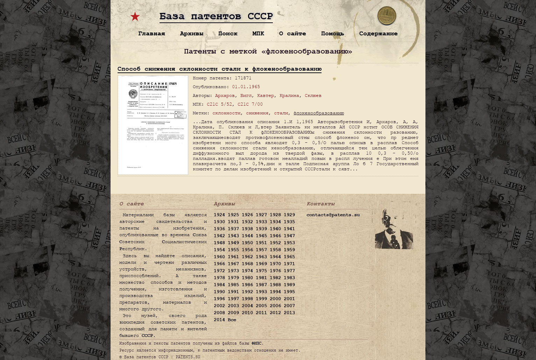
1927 (261, 215)
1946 (275, 236)
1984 (219, 285)
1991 (233, 292)
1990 (219, 292)
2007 (289, 306)
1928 (275, 215)
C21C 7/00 (250, 104)
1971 (289, 264)
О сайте (292, 33)
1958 (275, 250)
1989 (289, 285)
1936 (219, 229)
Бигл (246, 95)
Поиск (228, 33)
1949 (233, 243)
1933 (261, 222)
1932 (247, 222)
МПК (258, 33)
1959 (289, 250)
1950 (247, 243)
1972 (219, 271)
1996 (219, 299)
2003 (233, 306)
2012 (275, 313)
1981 (261, 278)
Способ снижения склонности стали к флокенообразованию (220, 68)
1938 (247, 229)
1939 (261, 229)
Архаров (225, 95)
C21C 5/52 (219, 104)
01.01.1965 (246, 87)
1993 (261, 292)
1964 (275, 257)
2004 (247, 306)
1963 (261, 257)
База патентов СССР (216, 16)
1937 (233, 229)
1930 (219, 222)
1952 (275, 243)
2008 (219, 313)
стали (281, 113)
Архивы (191, 33)
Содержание (378, 33)
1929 (289, 215)
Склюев (313, 95)
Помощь (332, 33)
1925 (233, 215)
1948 (219, 243)
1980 (247, 278)
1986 (247, 285)
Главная (151, 33)
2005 (261, 306)
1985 (233, 285)
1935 (289, 222)
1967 (233, 264)
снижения (257, 113)
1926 (247, 215)
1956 (247, 250)
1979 (233, 278)
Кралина (289, 95)
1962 (247, 257)
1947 (289, 236)
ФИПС (256, 343)
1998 (247, 299)
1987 (261, 285)
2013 (289, 313)
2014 (219, 320)
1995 (289, 292)
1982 (275, 278)
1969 (261, 264)
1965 (289, 257)
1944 (247, 236)
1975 (261, 271)
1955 (233, 250)
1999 (261, 299)
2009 (233, 313)
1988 (275, 285)
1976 (275, 271)
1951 (261, 243)
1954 (219, 250)
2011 (261, 313)
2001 (289, 299)
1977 (289, 271)
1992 (247, 292)
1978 (219, 278)
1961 (233, 257)
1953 (289, 243)
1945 (261, 236)
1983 (289, 278)
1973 (233, 271)
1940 (275, 229)
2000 (275, 299)
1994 (275, 292)
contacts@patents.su (333, 215)
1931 (233, 222)
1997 (233, 299)
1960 (219, 257)
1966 (219, 264)
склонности (226, 113)
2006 (275, 306)
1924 (219, 215)
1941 (289, 229)
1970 (275, 264)
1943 (233, 236)
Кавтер (265, 95)
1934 (275, 222)
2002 (219, 306)
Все (232, 320)
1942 (219, 236)
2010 (247, 313)
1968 (247, 264)
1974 (247, 271)
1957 (261, 250)
